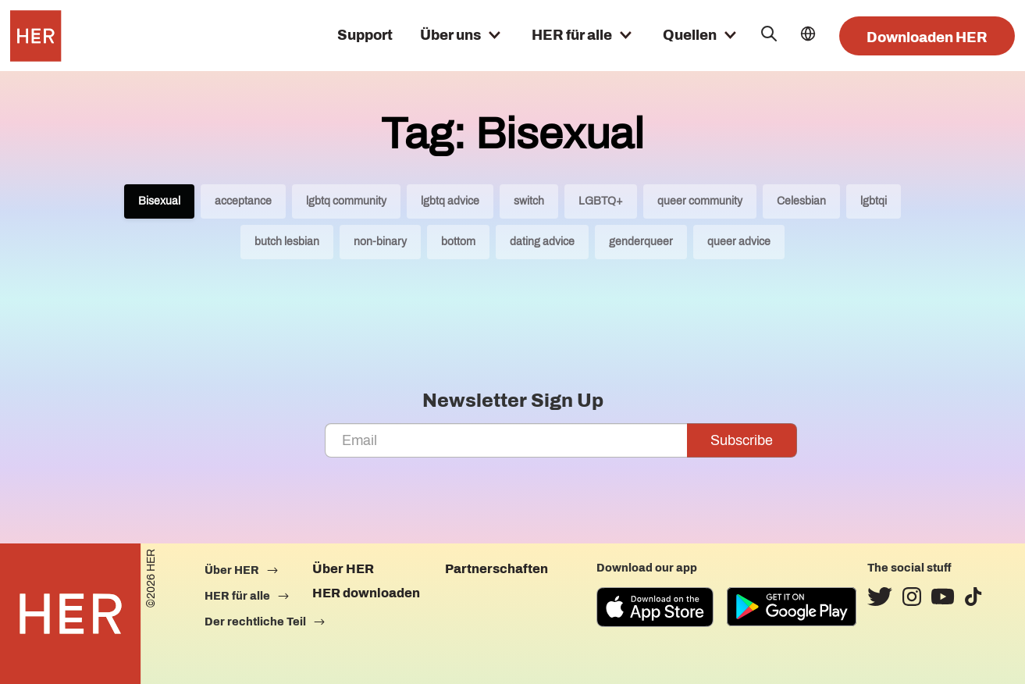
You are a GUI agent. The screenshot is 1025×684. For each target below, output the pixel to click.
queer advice (739, 242)
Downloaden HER (927, 37)
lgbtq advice (450, 201)
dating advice (542, 242)
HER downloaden (366, 593)
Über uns (450, 35)
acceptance (243, 201)
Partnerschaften (496, 568)
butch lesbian (286, 242)
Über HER (343, 568)
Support (365, 35)
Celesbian (801, 201)
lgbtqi (873, 201)
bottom (458, 242)
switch (529, 201)
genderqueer (641, 242)
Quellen (690, 35)
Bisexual (159, 201)
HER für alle (572, 35)
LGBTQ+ (600, 201)
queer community (699, 201)
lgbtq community (346, 201)
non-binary (380, 242)
